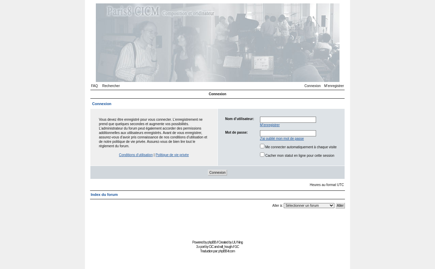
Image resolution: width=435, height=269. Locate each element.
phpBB (211, 242)
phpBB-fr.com (227, 251)
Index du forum (104, 194)
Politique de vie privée (172, 155)
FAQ (94, 86)
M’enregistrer (334, 86)
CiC (211, 247)
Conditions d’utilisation (136, 155)
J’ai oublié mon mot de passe (282, 138)
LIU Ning (237, 242)
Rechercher (111, 86)
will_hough (226, 247)
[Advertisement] (217, 223)
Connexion (312, 86)
